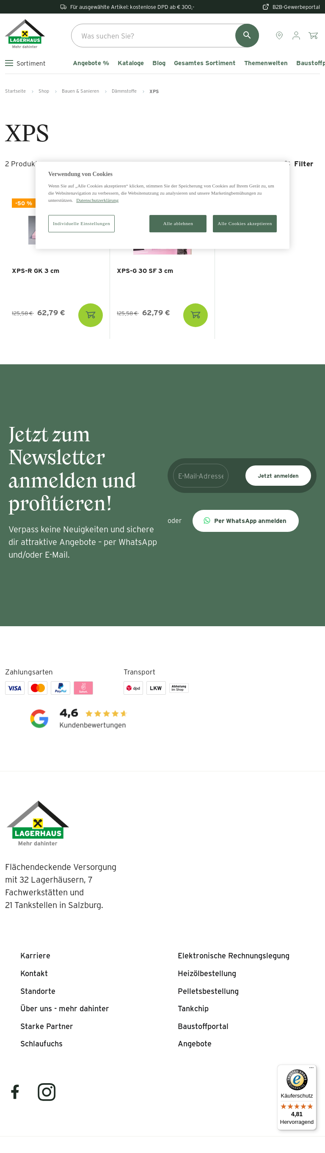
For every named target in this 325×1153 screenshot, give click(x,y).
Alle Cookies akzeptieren (245, 223)
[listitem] (35, 955)
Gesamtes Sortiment (205, 63)
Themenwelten (266, 63)
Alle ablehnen (178, 223)
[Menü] (311, 1070)
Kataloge (131, 63)
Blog (158, 63)
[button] (246, 521)
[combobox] (165, 35)
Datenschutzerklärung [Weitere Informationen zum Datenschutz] (97, 200)
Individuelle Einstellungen (81, 223)
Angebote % (91, 63)
